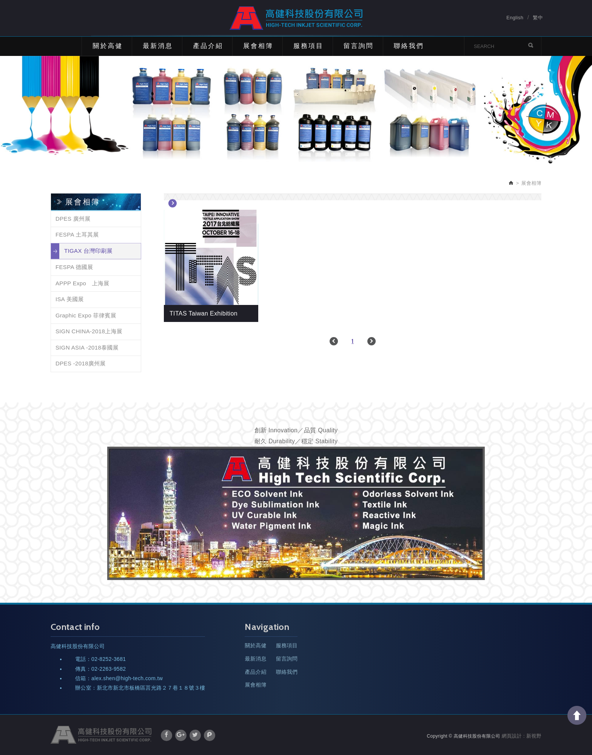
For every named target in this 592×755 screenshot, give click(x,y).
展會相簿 (258, 46)
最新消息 (158, 46)
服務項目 (308, 46)
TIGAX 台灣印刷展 (88, 251)
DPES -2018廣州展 (80, 363)
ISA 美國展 (69, 299)
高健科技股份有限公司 (296, 18)
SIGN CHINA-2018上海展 (88, 331)
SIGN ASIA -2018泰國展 (87, 347)
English (514, 17)
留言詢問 (359, 46)
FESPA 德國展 (74, 267)
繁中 (538, 17)
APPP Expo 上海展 (82, 283)
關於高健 (107, 46)
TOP (576, 715)
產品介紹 (208, 46)
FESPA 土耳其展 (77, 234)
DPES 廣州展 (73, 218)
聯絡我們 (409, 46)
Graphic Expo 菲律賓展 (85, 315)
